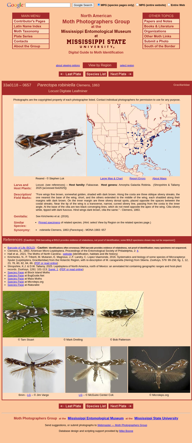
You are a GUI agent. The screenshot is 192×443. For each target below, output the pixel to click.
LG (29, 395)
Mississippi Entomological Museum (96, 418)
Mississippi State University (156, 418)
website (67, 253)
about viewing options (68, 65)
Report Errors (137, 178)
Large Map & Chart (111, 178)
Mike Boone (126, 430)
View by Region (99, 65)
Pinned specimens (49, 222)
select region (127, 65)
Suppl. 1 (53, 269)
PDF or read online (46, 263)
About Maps (159, 178)
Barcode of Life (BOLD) (21, 247)
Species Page (16, 272)
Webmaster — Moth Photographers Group (122, 425)
